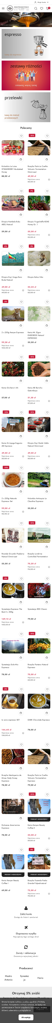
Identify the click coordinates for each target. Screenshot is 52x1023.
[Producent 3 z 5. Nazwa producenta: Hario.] (40, 978)
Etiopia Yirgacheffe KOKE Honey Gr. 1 (38, 223)
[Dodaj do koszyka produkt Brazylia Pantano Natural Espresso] (46, 657)
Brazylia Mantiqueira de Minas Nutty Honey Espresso (11, 778)
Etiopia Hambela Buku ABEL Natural (11, 223)
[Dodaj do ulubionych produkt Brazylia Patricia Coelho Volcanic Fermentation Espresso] (47, 745)
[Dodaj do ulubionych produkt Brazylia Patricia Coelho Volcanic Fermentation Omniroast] (47, 136)
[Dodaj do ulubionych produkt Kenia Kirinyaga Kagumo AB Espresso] (21, 412)
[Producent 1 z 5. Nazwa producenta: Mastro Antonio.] (8, 978)
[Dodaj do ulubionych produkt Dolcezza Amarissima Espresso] (21, 794)
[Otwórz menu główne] (3, 8)
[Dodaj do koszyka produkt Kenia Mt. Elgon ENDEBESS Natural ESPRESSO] (46, 325)
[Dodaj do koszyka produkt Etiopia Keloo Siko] (46, 270)
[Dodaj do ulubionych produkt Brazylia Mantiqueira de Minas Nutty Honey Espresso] (21, 745)
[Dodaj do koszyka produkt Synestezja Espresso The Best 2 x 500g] (20, 602)
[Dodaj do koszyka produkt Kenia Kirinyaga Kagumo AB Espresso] (20, 436)
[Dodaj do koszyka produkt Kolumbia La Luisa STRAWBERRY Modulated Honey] (20, 159)
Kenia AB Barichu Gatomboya (35, 389)
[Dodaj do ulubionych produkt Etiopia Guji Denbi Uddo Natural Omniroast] (47, 412)
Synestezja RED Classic (37, 609)
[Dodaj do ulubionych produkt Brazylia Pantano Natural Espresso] (47, 634)
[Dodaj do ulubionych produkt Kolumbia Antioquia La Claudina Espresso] (47, 468)
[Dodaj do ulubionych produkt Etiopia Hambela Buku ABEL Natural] (21, 191)
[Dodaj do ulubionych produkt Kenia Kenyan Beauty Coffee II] (47, 794)
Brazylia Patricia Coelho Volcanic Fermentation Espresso (38, 778)
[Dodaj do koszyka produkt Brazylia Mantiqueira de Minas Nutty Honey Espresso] (20, 768)
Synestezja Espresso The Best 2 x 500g (12, 610)
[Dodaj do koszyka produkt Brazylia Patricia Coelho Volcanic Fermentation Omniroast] (46, 159)
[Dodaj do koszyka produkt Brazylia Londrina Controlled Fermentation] (46, 546)
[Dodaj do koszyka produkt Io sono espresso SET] (20, 712)
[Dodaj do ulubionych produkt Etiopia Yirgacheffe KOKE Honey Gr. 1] (47, 191)
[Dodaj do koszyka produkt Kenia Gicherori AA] (20, 380)
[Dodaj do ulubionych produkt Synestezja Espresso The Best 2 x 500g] (21, 579)
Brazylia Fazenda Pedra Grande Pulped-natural (37, 882)
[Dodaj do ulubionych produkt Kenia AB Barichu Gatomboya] (47, 357)
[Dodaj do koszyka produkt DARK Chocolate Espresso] (46, 712)
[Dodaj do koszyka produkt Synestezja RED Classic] (46, 602)
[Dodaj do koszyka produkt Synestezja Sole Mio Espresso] (20, 657)
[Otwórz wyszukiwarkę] (35, 8)
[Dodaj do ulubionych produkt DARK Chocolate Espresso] (47, 689)
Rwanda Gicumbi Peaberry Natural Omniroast (13, 555)
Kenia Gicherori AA (10, 387)
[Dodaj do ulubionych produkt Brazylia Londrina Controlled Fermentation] (47, 523)
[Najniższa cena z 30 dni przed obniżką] (49, 179)
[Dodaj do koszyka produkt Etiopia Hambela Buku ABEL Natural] (20, 214)
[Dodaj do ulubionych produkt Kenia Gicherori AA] (21, 357)
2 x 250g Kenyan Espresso (13, 332)
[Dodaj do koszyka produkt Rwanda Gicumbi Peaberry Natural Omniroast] (20, 546)
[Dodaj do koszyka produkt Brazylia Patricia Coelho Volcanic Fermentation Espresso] (46, 768)
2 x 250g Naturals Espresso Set (9, 500)
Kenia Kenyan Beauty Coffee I (10, 882)
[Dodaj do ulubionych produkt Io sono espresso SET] (21, 689)
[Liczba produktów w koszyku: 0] (47, 8)
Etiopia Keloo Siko (35, 277)
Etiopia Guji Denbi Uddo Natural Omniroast (38, 444)
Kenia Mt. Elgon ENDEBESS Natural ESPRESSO (36, 335)
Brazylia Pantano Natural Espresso (38, 666)
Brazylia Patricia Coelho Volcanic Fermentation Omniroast (38, 169)
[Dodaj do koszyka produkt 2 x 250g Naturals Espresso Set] (20, 491)
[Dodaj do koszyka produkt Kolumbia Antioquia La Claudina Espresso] (46, 491)
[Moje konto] (41, 2)
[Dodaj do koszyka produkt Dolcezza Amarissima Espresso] (20, 818)
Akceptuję (25, 1017)
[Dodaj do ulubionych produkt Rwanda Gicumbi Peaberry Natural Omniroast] (21, 523)
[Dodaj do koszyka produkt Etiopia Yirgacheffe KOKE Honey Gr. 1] (46, 214)
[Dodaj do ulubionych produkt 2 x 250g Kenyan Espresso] (21, 302)
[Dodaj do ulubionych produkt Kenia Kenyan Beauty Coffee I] (21, 850)
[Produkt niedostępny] (39, 819)
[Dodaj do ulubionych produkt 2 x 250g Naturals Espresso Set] (21, 468)
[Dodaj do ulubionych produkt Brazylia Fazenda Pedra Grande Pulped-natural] (47, 850)
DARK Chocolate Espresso (39, 720)
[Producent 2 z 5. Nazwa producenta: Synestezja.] (24, 978)
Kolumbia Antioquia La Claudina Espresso (37, 500)
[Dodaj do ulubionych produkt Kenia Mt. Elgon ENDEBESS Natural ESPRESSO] (47, 302)
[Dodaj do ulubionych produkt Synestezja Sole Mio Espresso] (21, 634)
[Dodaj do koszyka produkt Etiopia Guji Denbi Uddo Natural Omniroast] (46, 436)
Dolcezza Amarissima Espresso (11, 826)
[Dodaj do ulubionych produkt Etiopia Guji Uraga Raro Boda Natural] (21, 246)
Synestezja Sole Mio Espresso (10, 666)
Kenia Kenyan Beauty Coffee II (36, 826)
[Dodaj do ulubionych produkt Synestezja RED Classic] (47, 579)
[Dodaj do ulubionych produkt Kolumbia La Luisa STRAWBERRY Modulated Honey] (21, 136)
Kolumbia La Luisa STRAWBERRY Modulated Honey (12, 169)
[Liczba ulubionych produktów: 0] (41, 8)
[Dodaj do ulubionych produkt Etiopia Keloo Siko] (47, 246)
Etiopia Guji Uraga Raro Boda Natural (12, 278)
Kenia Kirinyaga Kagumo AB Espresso (12, 444)
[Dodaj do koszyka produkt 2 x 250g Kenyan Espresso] (20, 325)
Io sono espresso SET (11, 720)
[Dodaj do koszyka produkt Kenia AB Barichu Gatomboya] (46, 380)
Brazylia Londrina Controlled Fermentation (38, 555)
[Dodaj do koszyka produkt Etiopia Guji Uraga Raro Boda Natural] (20, 270)
